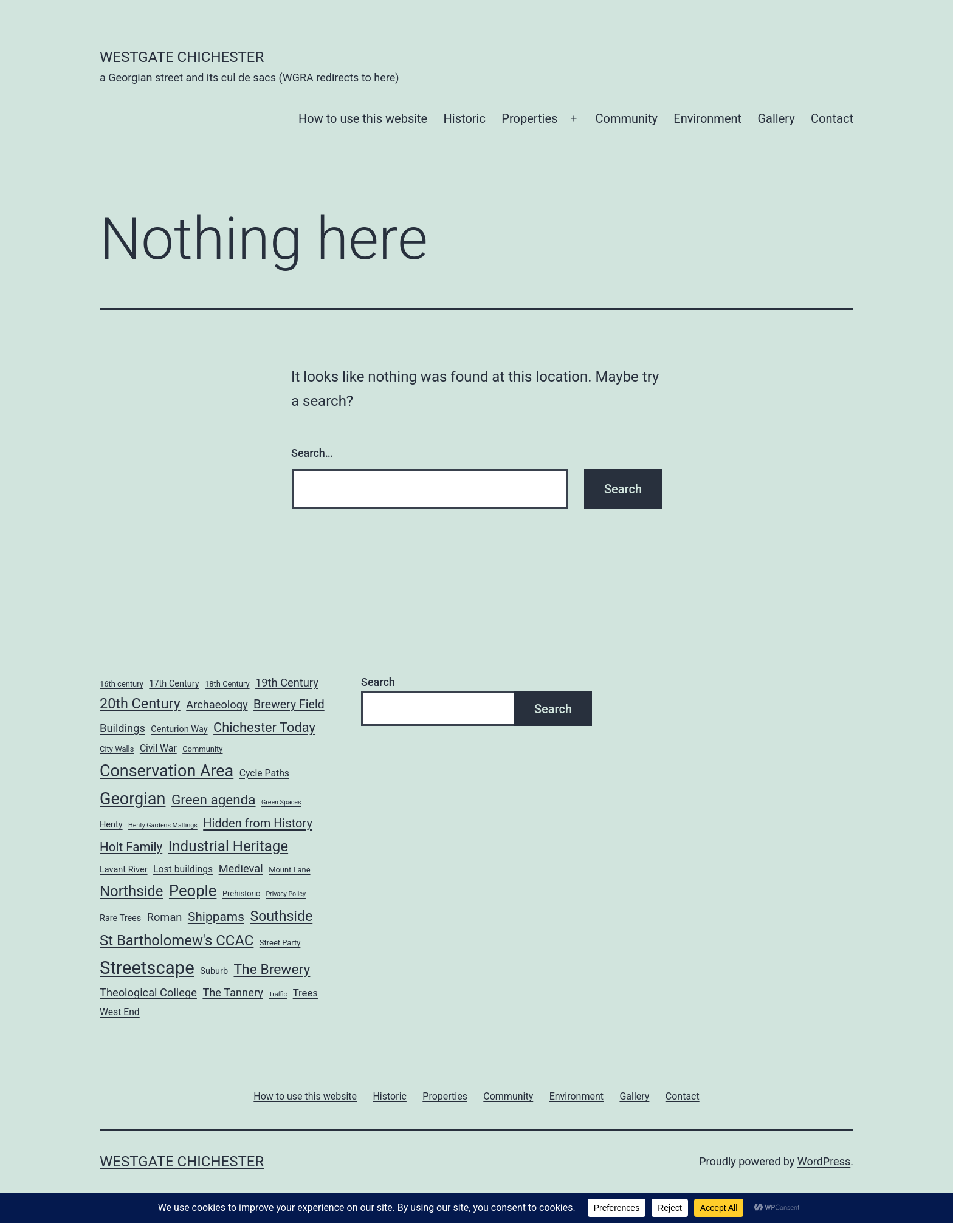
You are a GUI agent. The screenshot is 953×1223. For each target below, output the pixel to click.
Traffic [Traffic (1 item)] (278, 994)
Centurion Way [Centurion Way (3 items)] (179, 729)
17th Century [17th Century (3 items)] (174, 684)
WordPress (823, 1161)
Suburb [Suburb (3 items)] (214, 971)
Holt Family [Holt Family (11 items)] (131, 847)
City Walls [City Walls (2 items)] (117, 748)
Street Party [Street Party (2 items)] (280, 942)
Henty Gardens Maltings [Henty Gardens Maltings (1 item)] (163, 825)
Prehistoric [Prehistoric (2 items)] (241, 893)
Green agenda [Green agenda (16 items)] (213, 799)
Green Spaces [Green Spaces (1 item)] (281, 802)
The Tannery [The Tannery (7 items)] (232, 992)
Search (378, 682)
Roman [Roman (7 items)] (164, 917)
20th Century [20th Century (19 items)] (140, 703)
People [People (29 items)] (192, 891)
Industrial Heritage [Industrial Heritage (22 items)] (228, 846)
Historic (465, 118)
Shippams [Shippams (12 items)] (216, 917)
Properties (529, 118)
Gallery (775, 118)
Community (627, 118)
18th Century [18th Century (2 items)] (227, 683)
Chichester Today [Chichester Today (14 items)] (264, 727)
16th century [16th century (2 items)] (121, 683)
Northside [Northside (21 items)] (131, 891)
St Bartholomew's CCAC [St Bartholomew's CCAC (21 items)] (176, 940)
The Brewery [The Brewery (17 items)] (271, 969)
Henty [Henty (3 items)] (111, 825)
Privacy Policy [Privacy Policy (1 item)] (286, 894)
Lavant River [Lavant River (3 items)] (124, 870)
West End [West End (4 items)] (120, 1012)
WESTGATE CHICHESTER (182, 57)
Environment (707, 118)
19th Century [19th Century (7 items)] (286, 682)
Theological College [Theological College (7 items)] (148, 992)
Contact (832, 118)
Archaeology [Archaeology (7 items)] (216, 704)
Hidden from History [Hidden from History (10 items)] (257, 823)
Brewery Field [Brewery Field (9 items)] (289, 704)
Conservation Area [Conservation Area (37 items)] (166, 771)
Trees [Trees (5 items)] (305, 993)
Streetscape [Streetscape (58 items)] (147, 968)
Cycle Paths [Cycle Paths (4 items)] (264, 773)
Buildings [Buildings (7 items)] (122, 728)
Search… (312, 453)
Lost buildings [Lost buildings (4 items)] (183, 869)
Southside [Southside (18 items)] (281, 916)
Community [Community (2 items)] (202, 748)
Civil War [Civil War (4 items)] (158, 748)
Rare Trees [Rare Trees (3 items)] (120, 918)
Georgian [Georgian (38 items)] (132, 799)
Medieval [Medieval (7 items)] (241, 868)
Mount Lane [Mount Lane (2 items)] (289, 869)
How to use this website (362, 118)
